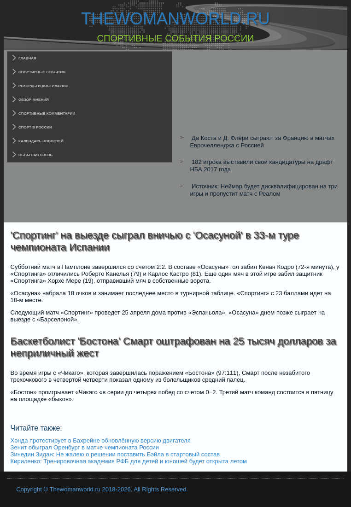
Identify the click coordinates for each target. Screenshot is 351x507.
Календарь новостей (41, 141)
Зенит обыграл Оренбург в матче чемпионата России (85, 447)
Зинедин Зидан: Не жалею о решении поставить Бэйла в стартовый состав (115, 454)
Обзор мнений (33, 100)
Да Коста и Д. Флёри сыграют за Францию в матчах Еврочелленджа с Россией (262, 141)
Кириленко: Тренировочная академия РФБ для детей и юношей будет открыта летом (129, 461)
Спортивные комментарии (46, 113)
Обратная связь (35, 155)
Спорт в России (35, 127)
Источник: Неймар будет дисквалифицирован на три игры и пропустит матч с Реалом (264, 190)
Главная (27, 58)
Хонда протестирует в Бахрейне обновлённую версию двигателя (101, 440)
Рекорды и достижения (43, 86)
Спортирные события (41, 72)
